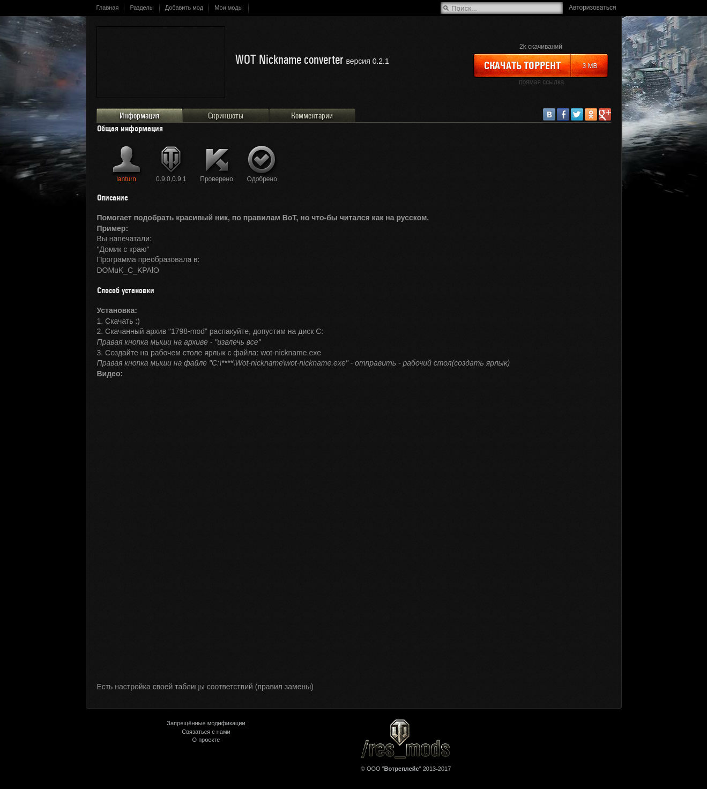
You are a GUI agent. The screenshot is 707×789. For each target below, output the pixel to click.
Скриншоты (225, 116)
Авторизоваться (592, 7)
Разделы (141, 7)
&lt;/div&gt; (354, 523)
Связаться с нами (206, 731)
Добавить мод (184, 7)
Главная (107, 7)
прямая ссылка (541, 82)
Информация (139, 116)
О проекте (206, 739)
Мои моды (228, 7)
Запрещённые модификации (206, 723)
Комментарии (312, 116)
